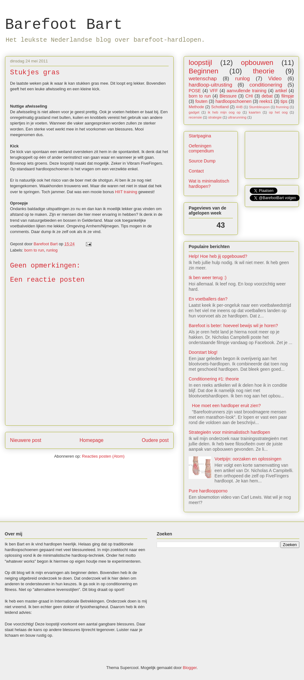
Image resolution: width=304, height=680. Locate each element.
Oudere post (155, 440)
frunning (282, 107)
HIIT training (126, 191)
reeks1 (266, 101)
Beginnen (203, 71)
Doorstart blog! (203, 352)
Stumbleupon (259, 107)
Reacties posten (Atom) (103, 456)
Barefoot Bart (63, 24)
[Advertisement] (176, 577)
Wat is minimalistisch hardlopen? (209, 183)
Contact (196, 170)
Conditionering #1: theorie (214, 378)
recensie (195, 117)
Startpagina (200, 135)
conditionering (265, 85)
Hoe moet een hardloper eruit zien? (226, 405)
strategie (215, 117)
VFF (214, 90)
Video (275, 79)
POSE (195, 90)
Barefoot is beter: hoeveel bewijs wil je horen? (233, 325)
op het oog (278, 112)
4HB (239, 107)
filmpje (287, 95)
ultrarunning (237, 117)
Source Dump (202, 160)
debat (267, 95)
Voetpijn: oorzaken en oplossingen (248, 458)
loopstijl (200, 62)
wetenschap (203, 79)
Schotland (220, 107)
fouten (201, 101)
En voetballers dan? (208, 298)
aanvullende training (246, 90)
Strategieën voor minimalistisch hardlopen (229, 432)
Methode (196, 107)
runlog (52, 250)
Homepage (91, 440)
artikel (281, 90)
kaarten (254, 112)
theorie (263, 71)
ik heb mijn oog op (224, 112)
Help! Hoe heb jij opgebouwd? (218, 256)
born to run (34, 250)
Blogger (190, 667)
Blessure (227, 95)
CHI (249, 95)
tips (283, 101)
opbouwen (257, 62)
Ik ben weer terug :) (208, 277)
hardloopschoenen (233, 101)
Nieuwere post (25, 440)
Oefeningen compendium (201, 148)
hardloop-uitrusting (210, 85)
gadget (194, 112)
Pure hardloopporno (208, 490)
